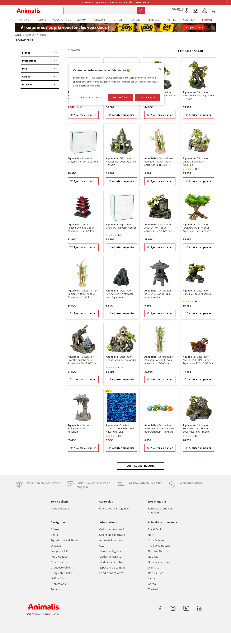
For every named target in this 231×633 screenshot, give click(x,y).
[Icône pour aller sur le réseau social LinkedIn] (199, 608)
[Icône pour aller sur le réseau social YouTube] (186, 608)
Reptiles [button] (117, 19)
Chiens (55, 529)
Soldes (55, 589)
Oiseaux (56, 545)
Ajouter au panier (83, 115)
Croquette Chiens (62, 567)
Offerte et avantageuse (114, 508)
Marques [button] (153, 19)
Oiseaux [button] (81, 19)
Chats (54, 534)
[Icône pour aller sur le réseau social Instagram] (173, 608)
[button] (195, 10)
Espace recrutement (112, 567)
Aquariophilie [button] (62, 19)
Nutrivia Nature (158, 551)
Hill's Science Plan (159, 562)
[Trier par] (192, 51)
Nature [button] (135, 19)
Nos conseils (59, 562)
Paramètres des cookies (89, 97)
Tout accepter (147, 97)
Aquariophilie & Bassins (66, 540)
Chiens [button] (24, 19)
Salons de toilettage (112, 534)
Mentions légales (110, 551)
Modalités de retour (112, 562)
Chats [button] (42, 19)
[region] (116, 84)
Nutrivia (153, 556)
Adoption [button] (189, 19)
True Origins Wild (159, 545)
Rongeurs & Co (60, 551)
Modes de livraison (111, 556)
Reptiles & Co (59, 556)
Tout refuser (120, 97)
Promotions (58, 584)
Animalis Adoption (111, 540)
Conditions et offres (111, 573)
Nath (151, 534)
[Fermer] (160, 69)
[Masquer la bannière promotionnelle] (227, 2)
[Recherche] (141, 10)
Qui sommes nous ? (111, 529)
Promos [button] (207, 19)
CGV (101, 545)
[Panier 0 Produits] (213, 10)
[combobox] (104, 10)
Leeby (151, 578)
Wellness (153, 567)
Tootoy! (153, 589)
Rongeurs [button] (99, 19)
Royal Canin (155, 529)
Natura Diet (155, 573)
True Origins (156, 540)
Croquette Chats (61, 573)
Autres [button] (171, 19)
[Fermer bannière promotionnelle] (213, 28)
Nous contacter (60, 508)
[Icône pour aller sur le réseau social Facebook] (160, 608)
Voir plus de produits (141, 465)
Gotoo (152, 584)
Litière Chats (59, 578)
